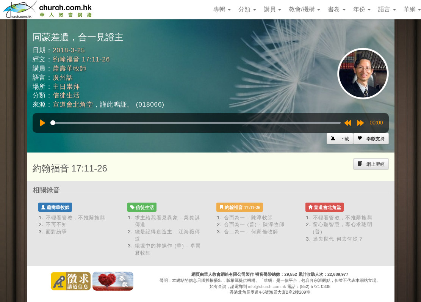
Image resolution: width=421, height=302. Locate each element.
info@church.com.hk (267, 286)
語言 (387, 9)
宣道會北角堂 (73, 104)
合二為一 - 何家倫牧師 (251, 231)
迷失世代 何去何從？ (338, 239)
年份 (362, 9)
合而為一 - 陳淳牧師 (248, 217)
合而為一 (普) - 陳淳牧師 (254, 224)
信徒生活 (66, 95)
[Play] (42, 123)
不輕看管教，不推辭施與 (75, 217)
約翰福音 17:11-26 (81, 59)
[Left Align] (371, 138)
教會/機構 (304, 9)
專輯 (222, 9)
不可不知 (56, 224)
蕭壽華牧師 (69, 68)
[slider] (195, 122)
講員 (272, 9)
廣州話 (63, 77)
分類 (247, 9)
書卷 (336, 9)
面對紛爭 (56, 231)
